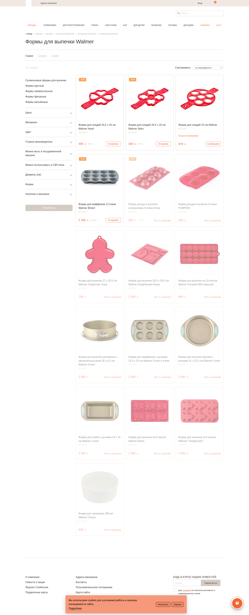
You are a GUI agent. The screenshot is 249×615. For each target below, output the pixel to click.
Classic (42, 56)
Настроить (163, 604)
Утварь (94, 25)
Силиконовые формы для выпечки (45, 80)
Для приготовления (73, 25)
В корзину (113, 144)
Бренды (32, 25)
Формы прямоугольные (39, 91)
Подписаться (210, 583)
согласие (187, 590)
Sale (218, 25)
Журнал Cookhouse (36, 587)
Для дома (189, 25)
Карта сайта (83, 592)
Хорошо (178, 604)
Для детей (139, 25)
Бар (125, 25)
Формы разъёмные (36, 102)
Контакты (81, 582)
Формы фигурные (35, 96)
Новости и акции (35, 582)
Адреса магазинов (48, 3)
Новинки (205, 25)
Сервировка (49, 25)
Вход (200, 3)
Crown (55, 56)
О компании (32, 577)
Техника (172, 25)
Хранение (156, 25)
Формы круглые (34, 85)
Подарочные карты (36, 592)
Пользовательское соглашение (94, 587)
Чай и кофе (111, 25)
